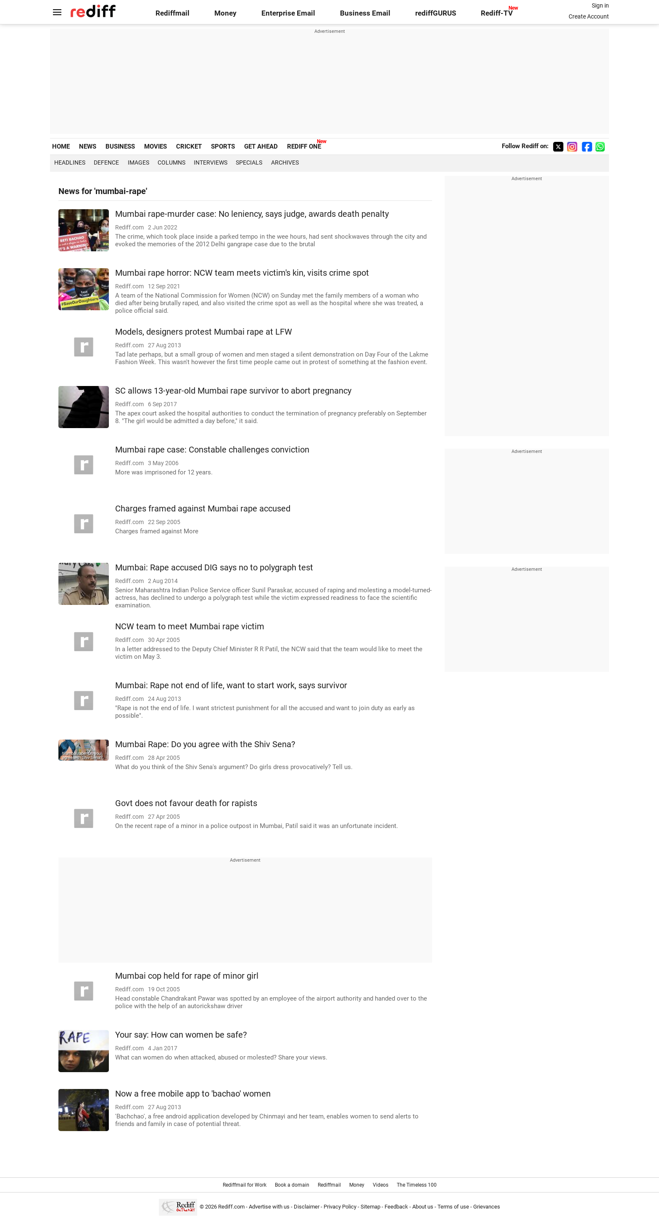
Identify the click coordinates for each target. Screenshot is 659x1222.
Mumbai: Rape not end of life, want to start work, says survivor (231, 685)
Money (225, 13)
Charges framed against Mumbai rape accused (202, 509)
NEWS (87, 146)
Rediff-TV (497, 13)
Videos (380, 1185)
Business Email (365, 13)
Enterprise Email (288, 13)
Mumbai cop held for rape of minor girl (186, 976)
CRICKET (189, 146)
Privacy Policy (340, 1206)
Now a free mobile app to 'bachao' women (193, 1094)
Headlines (69, 162)
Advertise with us (269, 1206)
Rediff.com (231, 1206)
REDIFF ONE (304, 146)
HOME (61, 146)
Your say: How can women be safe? (181, 1035)
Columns (171, 162)
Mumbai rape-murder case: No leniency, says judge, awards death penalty (252, 214)
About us (422, 1206)
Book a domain (292, 1185)
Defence (106, 162)
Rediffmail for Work (244, 1185)
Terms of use (453, 1206)
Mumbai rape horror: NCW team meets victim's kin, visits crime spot (242, 273)
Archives (285, 162)
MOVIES (155, 146)
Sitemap (370, 1206)
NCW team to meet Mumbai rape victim (189, 626)
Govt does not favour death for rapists (186, 803)
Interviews (210, 162)
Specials (249, 162)
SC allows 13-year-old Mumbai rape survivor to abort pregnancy (233, 391)
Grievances (486, 1206)
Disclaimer (306, 1206)
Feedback (396, 1206)
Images (138, 162)
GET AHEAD (261, 146)
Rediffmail (173, 13)
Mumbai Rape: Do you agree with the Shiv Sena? (205, 744)
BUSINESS (120, 146)
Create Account (589, 16)
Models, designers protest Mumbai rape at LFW (203, 332)
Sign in (600, 5)
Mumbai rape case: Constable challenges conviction (212, 450)
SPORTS (223, 146)
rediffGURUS (435, 13)
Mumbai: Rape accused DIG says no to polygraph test (214, 567)
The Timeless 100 (417, 1185)
